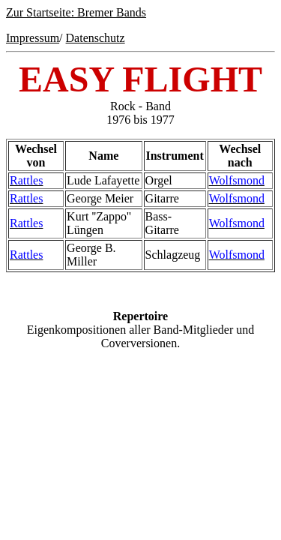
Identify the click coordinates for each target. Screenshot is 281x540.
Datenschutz (95, 38)
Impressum (32, 38)
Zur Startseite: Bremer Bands (76, 12)
